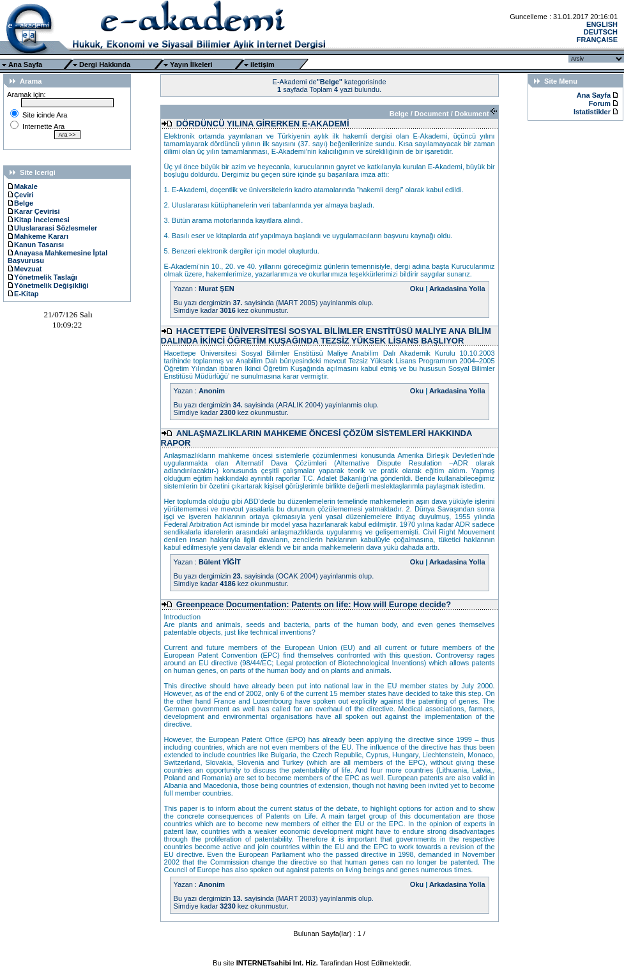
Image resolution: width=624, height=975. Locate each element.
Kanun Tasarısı (36, 244)
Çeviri (21, 195)
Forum (600, 103)
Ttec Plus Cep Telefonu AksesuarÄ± (312, 970)
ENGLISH (602, 24)
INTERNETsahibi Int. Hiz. (277, 963)
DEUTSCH (601, 32)
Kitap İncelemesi (39, 219)
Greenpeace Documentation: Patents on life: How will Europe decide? (314, 604)
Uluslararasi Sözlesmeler (52, 228)
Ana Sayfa (25, 64)
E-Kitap (23, 294)
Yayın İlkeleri (191, 64)
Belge (20, 203)
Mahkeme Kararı (38, 236)
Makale (23, 186)
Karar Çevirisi (34, 211)
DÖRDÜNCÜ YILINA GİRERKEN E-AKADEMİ (262, 123)
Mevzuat (25, 269)
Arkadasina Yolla (457, 288)
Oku (416, 288)
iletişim (262, 64)
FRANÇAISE (597, 39)
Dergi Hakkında (104, 64)
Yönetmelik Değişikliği (48, 285)
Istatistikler (593, 112)
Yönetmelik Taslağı (42, 277)
